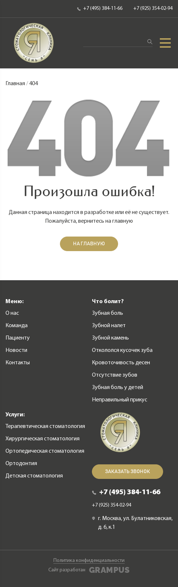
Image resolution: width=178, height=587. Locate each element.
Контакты (17, 363)
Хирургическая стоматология (42, 439)
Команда (16, 326)
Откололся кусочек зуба (122, 350)
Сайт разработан (89, 570)
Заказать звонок (127, 471)
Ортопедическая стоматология (44, 451)
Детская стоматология (34, 476)
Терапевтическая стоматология (45, 426)
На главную (89, 243)
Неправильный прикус (119, 400)
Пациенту (17, 338)
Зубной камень (110, 338)
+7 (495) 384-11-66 (99, 8)
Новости (16, 350)
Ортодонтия (21, 464)
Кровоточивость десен (121, 363)
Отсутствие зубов (114, 375)
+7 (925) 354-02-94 (153, 8)
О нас (12, 313)
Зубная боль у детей (117, 387)
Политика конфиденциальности (89, 560)
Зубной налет (109, 326)
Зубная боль (107, 313)
